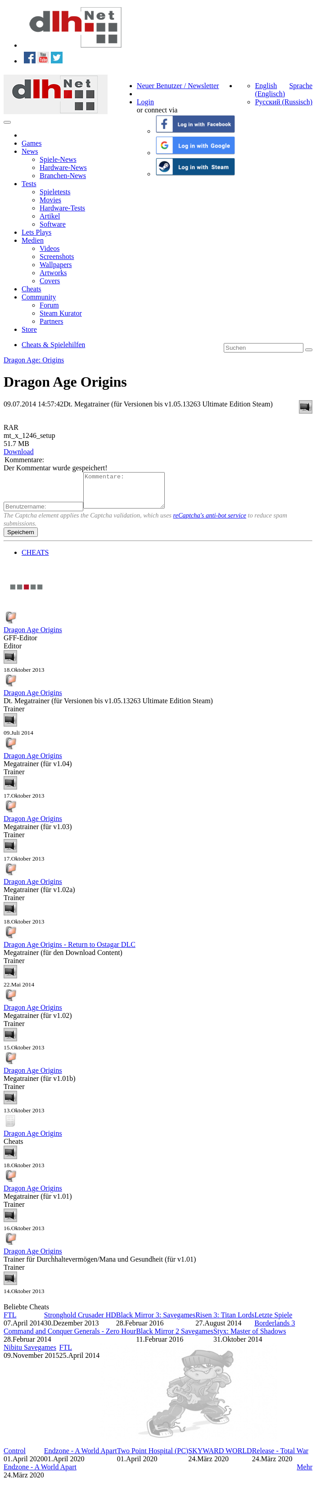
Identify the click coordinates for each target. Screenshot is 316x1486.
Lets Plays (36, 232)
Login (145, 102)
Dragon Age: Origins (34, 360)
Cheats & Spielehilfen (53, 344)
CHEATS (35, 559)
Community (39, 297)
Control (15, 1457)
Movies (50, 200)
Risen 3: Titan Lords (224, 1321)
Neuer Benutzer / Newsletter (178, 85)
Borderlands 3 (274, 1330)
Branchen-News (63, 175)
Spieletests (55, 192)
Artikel (50, 216)
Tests (29, 183)
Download (19, 451)
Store (29, 329)
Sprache (300, 85)
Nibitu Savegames (30, 1354)
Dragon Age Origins (33, 636)
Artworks (53, 273)
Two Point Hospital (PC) (152, 1457)
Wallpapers (56, 264)
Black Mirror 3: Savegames (155, 1321)
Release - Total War (280, 1457)
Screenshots (57, 256)
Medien (33, 240)
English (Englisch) (270, 90)
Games (31, 143)
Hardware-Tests (62, 208)
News (30, 151)
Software (53, 224)
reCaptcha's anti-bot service (209, 522)
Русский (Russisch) (283, 102)
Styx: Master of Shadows (249, 1338)
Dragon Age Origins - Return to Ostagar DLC (69, 951)
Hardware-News (63, 167)
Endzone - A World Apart (80, 1457)
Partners (51, 321)
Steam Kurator (61, 313)
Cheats (31, 289)
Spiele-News (58, 159)
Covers (50, 281)
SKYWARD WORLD (220, 1457)
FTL (10, 1321)
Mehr (304, 1473)
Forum (49, 305)
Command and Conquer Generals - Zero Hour (70, 1338)
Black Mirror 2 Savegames (174, 1338)
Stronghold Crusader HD (80, 1321)
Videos (49, 248)
